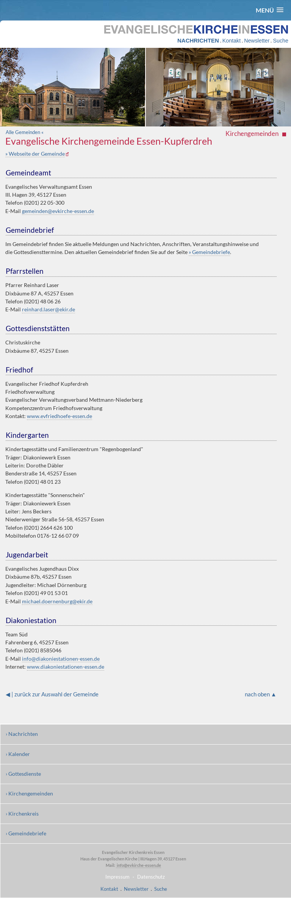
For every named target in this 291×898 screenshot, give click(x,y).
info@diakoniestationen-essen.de (61, 658)
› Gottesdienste (23, 773)
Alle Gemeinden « (25, 132)
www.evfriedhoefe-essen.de (59, 416)
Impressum (117, 877)
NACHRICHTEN (198, 40)
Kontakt (231, 41)
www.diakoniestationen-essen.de (65, 666)
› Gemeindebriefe (26, 833)
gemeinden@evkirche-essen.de (58, 211)
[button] (269, 10)
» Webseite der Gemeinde (35, 153)
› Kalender (18, 754)
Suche (280, 41)
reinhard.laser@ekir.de (48, 309)
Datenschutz (151, 877)
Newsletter (256, 41)
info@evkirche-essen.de (138, 865)
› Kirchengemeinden (29, 793)
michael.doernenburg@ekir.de (57, 601)
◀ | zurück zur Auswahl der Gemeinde (52, 694)
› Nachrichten (22, 734)
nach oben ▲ (261, 694)
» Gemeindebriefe (209, 252)
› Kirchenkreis (22, 813)
